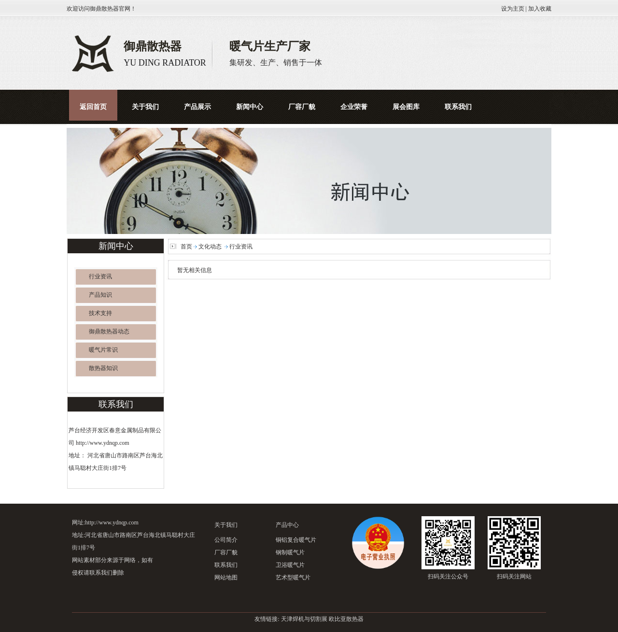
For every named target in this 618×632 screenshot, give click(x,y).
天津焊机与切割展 (304, 619)
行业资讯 (100, 276)
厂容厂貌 (226, 552)
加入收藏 (539, 8)
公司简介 (226, 539)
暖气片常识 (103, 349)
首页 (186, 246)
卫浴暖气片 (290, 565)
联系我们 (226, 565)
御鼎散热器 (104, 8)
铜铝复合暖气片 (296, 539)
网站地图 (226, 577)
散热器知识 (103, 368)
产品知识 (100, 294)
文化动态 (210, 246)
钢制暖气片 (290, 552)
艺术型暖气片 (293, 577)
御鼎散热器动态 (109, 331)
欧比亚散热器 (346, 619)
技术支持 (100, 313)
